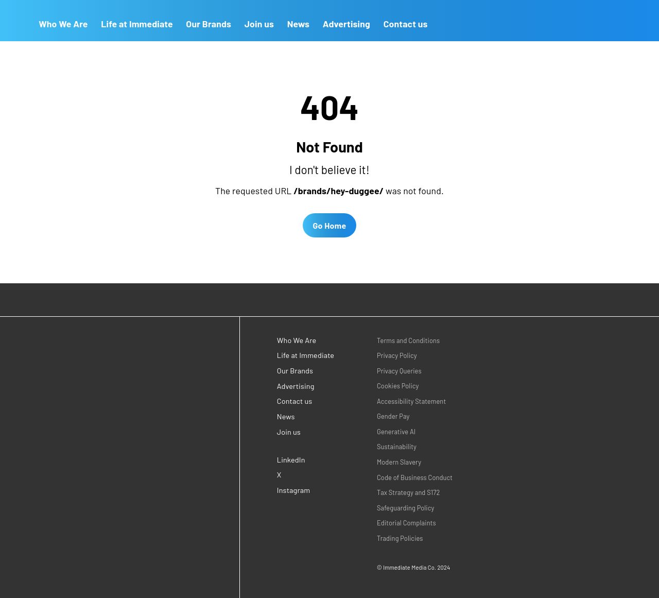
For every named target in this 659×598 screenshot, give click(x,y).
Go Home (329, 225)
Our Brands (208, 23)
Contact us (406, 23)
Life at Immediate (137, 23)
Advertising (346, 23)
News (298, 23)
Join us (259, 23)
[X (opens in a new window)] (306, 475)
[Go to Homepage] (16, 20)
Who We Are (63, 23)
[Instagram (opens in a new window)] (306, 491)
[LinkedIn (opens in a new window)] (306, 460)
